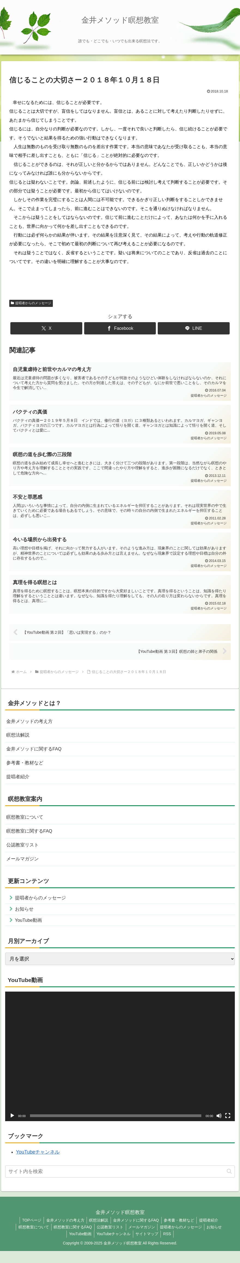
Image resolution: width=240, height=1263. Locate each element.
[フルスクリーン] (227, 1127)
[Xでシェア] (46, 328)
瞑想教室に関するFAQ (30, 839)
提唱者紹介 (18, 783)
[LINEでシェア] (194, 328)
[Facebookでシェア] (120, 328)
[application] (120, 1068)
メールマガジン (23, 868)
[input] (120, 1183)
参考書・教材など (25, 769)
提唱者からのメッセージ (31, 303)
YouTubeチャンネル (38, 1164)
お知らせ (216, 1239)
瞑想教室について (25, 825)
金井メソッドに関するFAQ (35, 754)
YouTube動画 (79, 1246)
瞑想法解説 (18, 740)
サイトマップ (147, 1246)
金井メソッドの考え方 (30, 725)
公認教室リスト (23, 854)
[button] (229, 1183)
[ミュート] (219, 1127)
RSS (168, 1246)
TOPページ (29, 1232)
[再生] (12, 1127)
